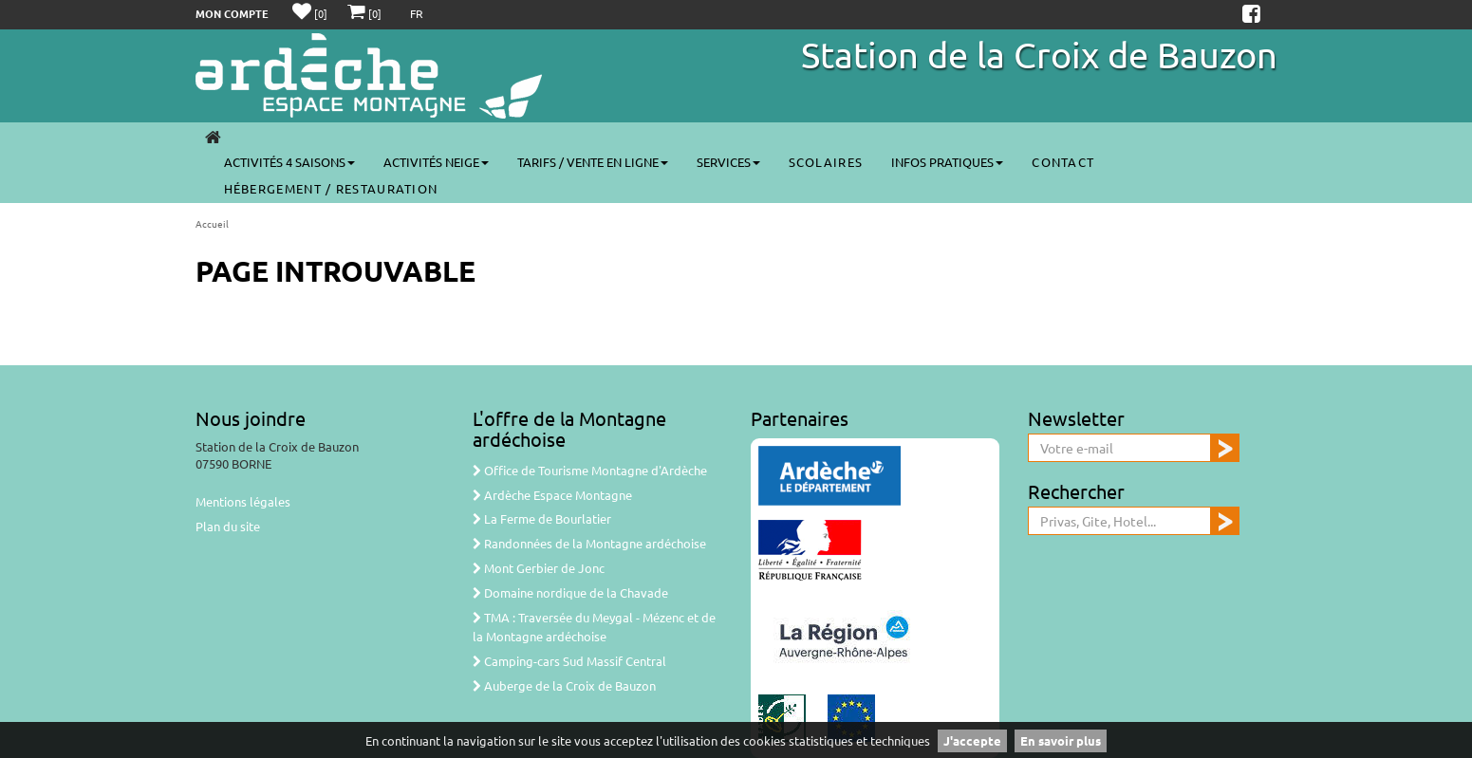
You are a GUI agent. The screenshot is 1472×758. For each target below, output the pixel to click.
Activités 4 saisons (289, 162)
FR (416, 13)
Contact (1063, 162)
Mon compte (232, 13)
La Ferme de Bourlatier (542, 518)
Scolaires (826, 162)
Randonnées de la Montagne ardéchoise (589, 543)
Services (728, 162)
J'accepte (972, 740)
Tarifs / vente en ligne (592, 162)
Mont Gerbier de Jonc (539, 568)
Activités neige (436, 162)
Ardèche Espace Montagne (552, 495)
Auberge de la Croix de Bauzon (564, 685)
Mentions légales (243, 501)
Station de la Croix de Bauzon (1039, 54)
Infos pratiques (947, 162)
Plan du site (228, 526)
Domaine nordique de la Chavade (570, 592)
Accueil (212, 223)
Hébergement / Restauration (331, 188)
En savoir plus (1060, 740)
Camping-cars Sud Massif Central (569, 661)
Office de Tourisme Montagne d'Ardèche (590, 470)
